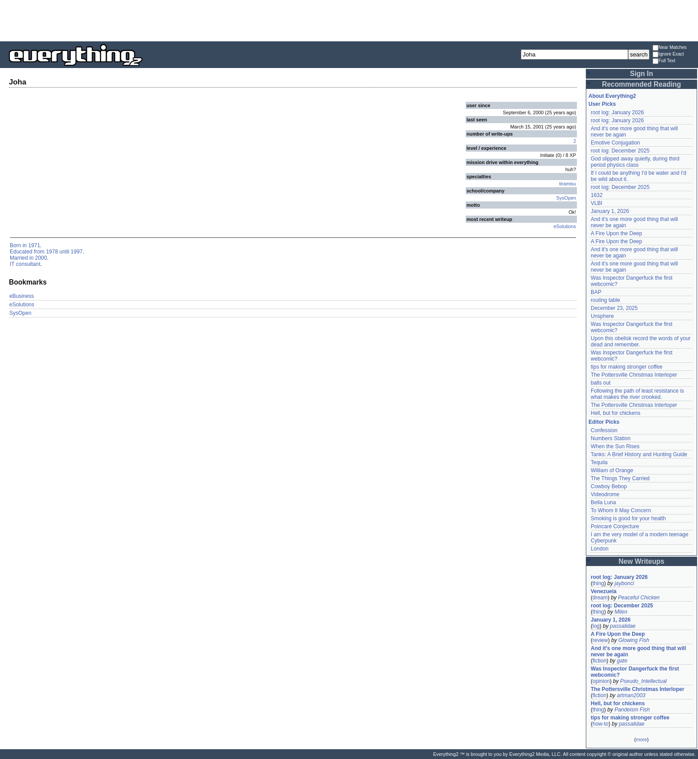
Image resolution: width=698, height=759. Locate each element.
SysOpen (566, 198)
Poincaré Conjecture (615, 526)
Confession (604, 430)
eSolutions (565, 226)
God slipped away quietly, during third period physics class (635, 162)
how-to (600, 724)
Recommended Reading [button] (641, 84)
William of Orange (612, 470)
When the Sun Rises (615, 446)
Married (19, 258)
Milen (620, 612)
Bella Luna (603, 502)
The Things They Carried (620, 478)
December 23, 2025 (614, 308)
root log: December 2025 (620, 151)
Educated (21, 252)
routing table (605, 300)
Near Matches (669, 48)
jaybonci (624, 583)
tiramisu (567, 183)
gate (622, 661)
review (600, 640)
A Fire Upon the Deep (616, 233)
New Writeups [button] (642, 561)
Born (15, 245)
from (39, 252)
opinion (601, 681)
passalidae (622, 626)
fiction (599, 661)
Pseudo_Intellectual (643, 681)
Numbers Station (610, 438)
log (596, 626)
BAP (596, 292)
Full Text (664, 61)
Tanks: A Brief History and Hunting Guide (639, 454)
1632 (597, 195)
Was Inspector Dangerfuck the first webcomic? (635, 672)
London (600, 549)
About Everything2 (612, 96)
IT (12, 264)
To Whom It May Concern (621, 510)
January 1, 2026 (610, 211)
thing (598, 583)
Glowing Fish (633, 640)
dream (600, 597)
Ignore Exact (668, 54)
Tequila (599, 462)
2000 (41, 258)
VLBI (596, 203)
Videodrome (605, 494)
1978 (52, 252)
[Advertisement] (349, 20)
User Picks (602, 104)
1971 (34, 245)
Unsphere (602, 316)
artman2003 (631, 695)
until (64, 252)
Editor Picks (603, 422)
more (641, 739)
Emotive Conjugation (615, 143)
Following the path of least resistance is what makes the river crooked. (637, 394)
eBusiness (21, 296)
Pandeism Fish (631, 710)
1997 (77, 252)
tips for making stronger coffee (626, 367)
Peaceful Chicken (638, 597)
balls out (601, 383)
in (25, 245)
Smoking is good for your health (628, 518)
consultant (28, 264)
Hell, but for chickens (615, 413)
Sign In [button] (641, 73)
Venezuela (604, 591)
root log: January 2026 (617, 112)
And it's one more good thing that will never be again (638, 651)
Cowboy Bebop (609, 486)
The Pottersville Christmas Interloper (634, 375)
